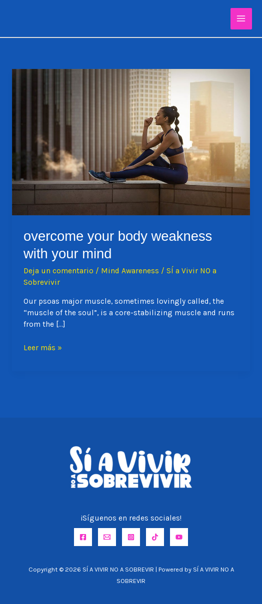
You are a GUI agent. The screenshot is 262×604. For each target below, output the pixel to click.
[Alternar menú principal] (241, 18)
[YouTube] (179, 537)
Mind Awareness (130, 270)
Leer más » (43, 348)
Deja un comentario (59, 270)
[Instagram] (131, 537)
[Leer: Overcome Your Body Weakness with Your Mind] (131, 141)
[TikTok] (155, 537)
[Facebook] (83, 537)
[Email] (107, 537)
